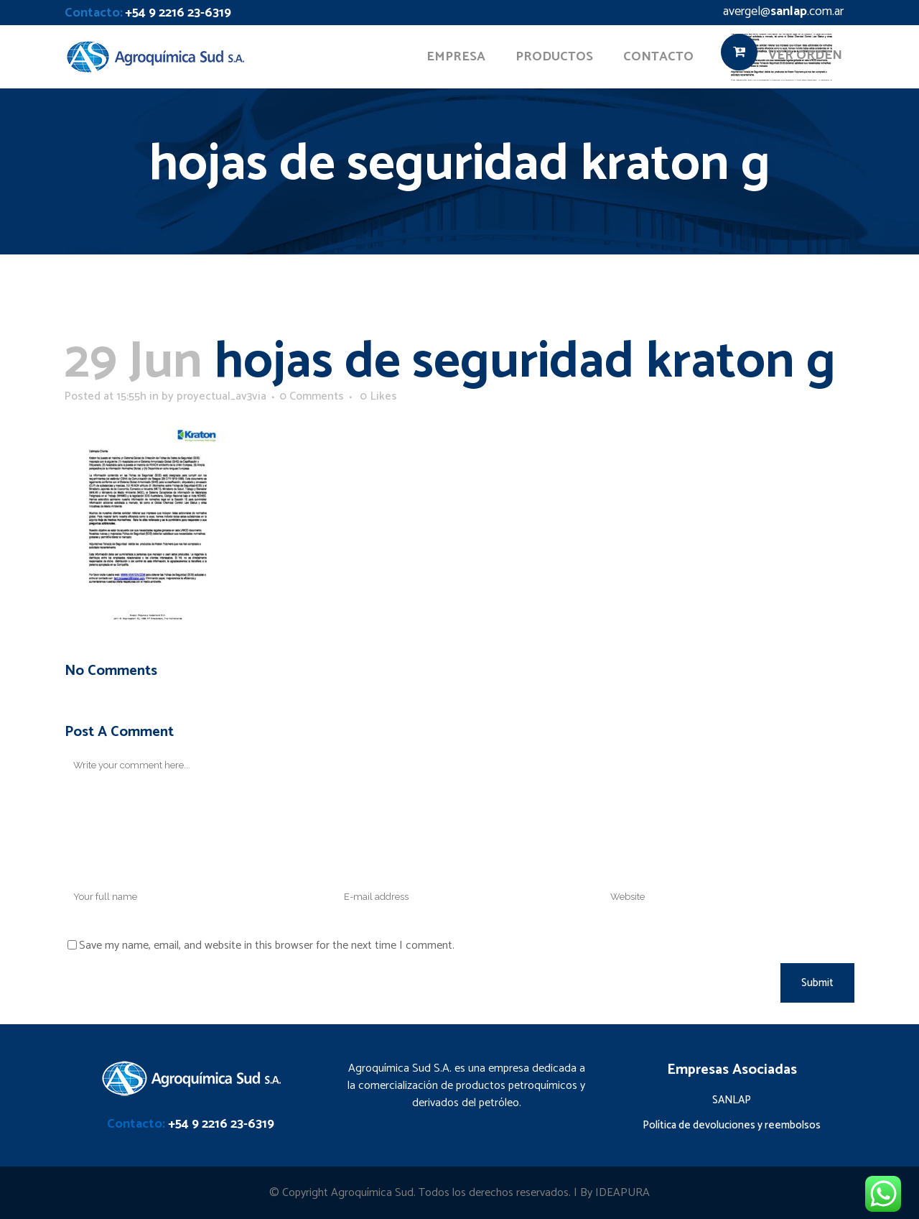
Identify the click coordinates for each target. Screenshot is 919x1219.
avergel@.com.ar (783, 11)
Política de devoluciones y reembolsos (732, 1125)
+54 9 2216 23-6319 (178, 13)
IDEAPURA (622, 1192)
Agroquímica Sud (372, 1192)
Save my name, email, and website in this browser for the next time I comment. (266, 945)
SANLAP (731, 1100)
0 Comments (311, 396)
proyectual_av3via (221, 396)
